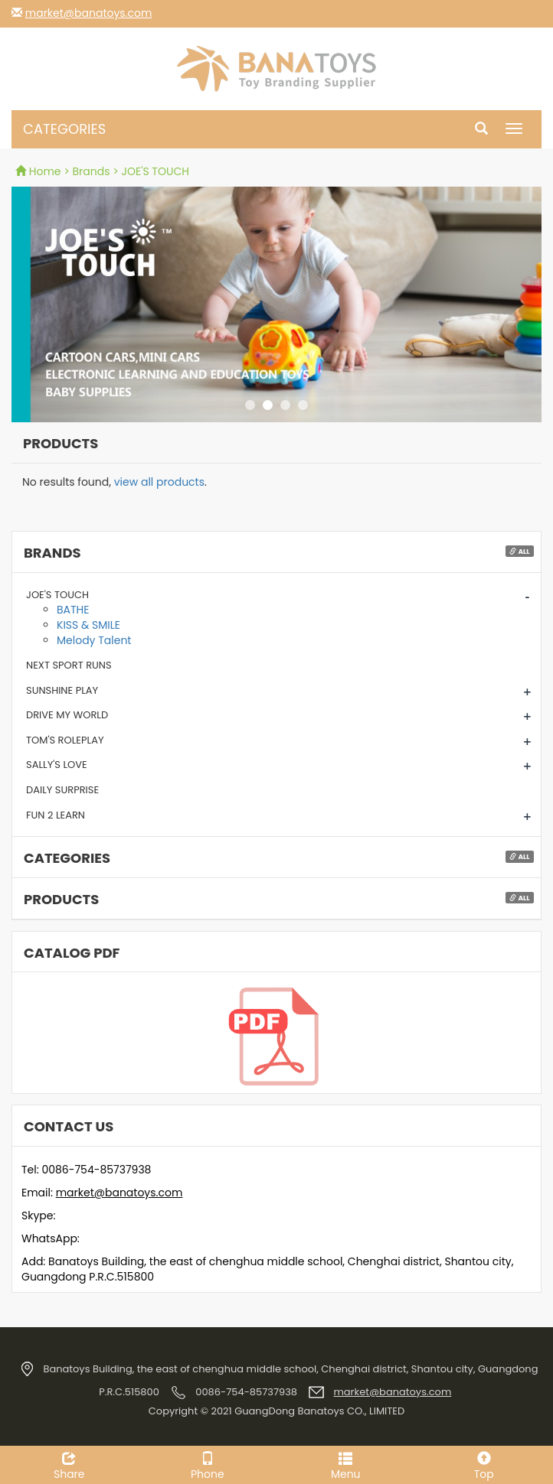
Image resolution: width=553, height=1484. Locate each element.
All (519, 551)
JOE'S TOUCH (57, 594)
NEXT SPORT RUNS (69, 665)
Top (484, 1464)
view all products (159, 482)
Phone (208, 1464)
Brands (91, 171)
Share (69, 1464)
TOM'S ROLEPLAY (65, 740)
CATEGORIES (64, 128)
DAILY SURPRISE (62, 790)
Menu (345, 1464)
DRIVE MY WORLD (67, 715)
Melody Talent (94, 640)
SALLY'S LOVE (56, 764)
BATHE (73, 609)
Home (39, 171)
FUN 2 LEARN (55, 815)
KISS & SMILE (88, 625)
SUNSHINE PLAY (62, 690)
